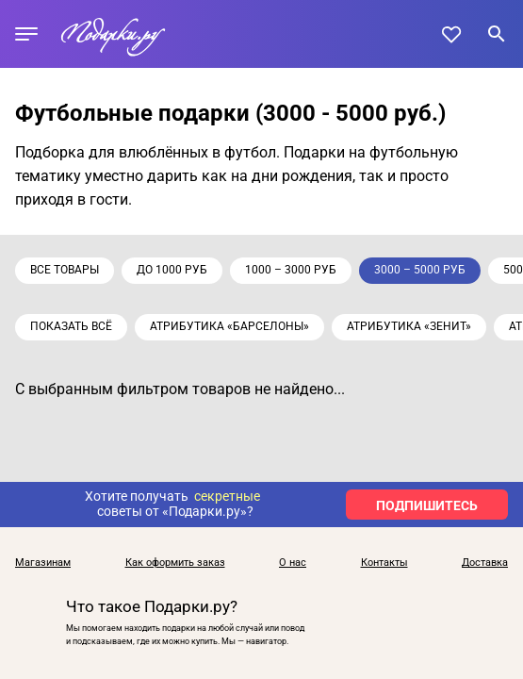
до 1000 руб (172, 269)
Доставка (485, 563)
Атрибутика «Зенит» (409, 326)
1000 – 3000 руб (290, 269)
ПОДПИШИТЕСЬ (427, 505)
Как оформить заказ (175, 563)
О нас (292, 563)
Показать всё (71, 326)
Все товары (64, 269)
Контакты (384, 563)
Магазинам (43, 563)
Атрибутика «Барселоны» (229, 326)
